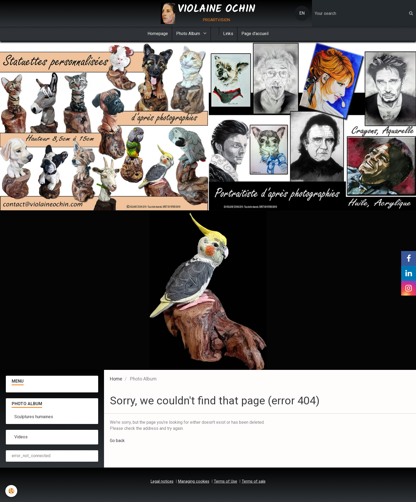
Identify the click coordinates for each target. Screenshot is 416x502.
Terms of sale (254, 481)
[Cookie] (11, 491)
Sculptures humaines (33, 416)
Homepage (158, 33)
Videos (21, 436)
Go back (117, 440)
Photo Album (188, 33)
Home (116, 379)
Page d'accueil (254, 33)
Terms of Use (225, 481)
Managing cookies (193, 481)
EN (302, 13)
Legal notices (162, 481)
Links (228, 33)
